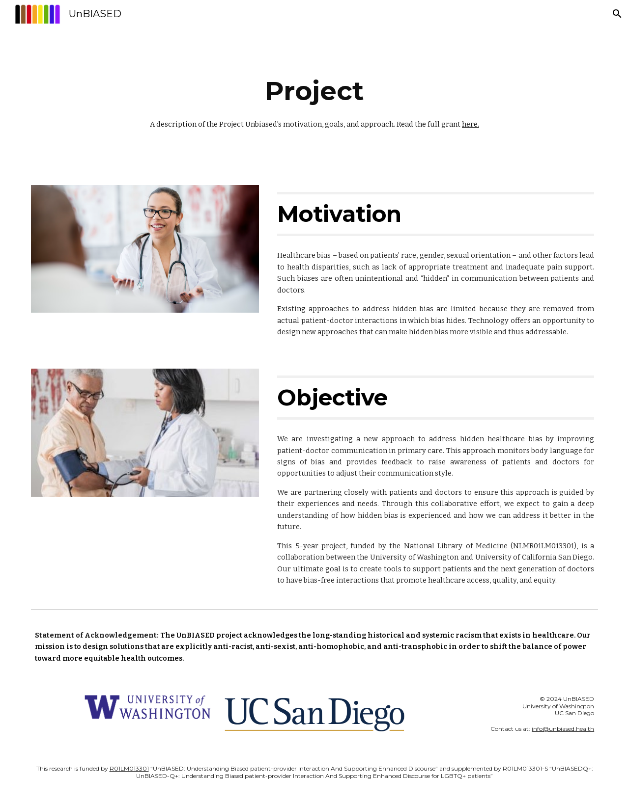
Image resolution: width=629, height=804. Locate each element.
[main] (314, 100)
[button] (617, 14)
